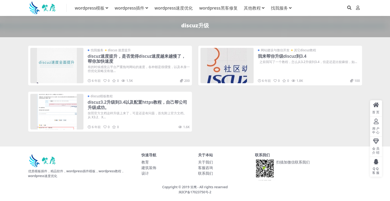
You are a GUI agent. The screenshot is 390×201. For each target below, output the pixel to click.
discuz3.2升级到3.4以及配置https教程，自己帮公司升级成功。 (137, 104)
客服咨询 (205, 167)
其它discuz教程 (305, 50)
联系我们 (205, 173)
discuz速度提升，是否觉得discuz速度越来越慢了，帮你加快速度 (137, 58)
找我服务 (97, 50)
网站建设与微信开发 (275, 50)
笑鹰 (193, 187)
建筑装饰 (148, 167)
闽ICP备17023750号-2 (195, 192)
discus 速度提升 (119, 50)
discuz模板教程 (102, 96)
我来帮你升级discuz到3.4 (282, 56)
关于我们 (205, 162)
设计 (145, 173)
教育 (145, 162)
